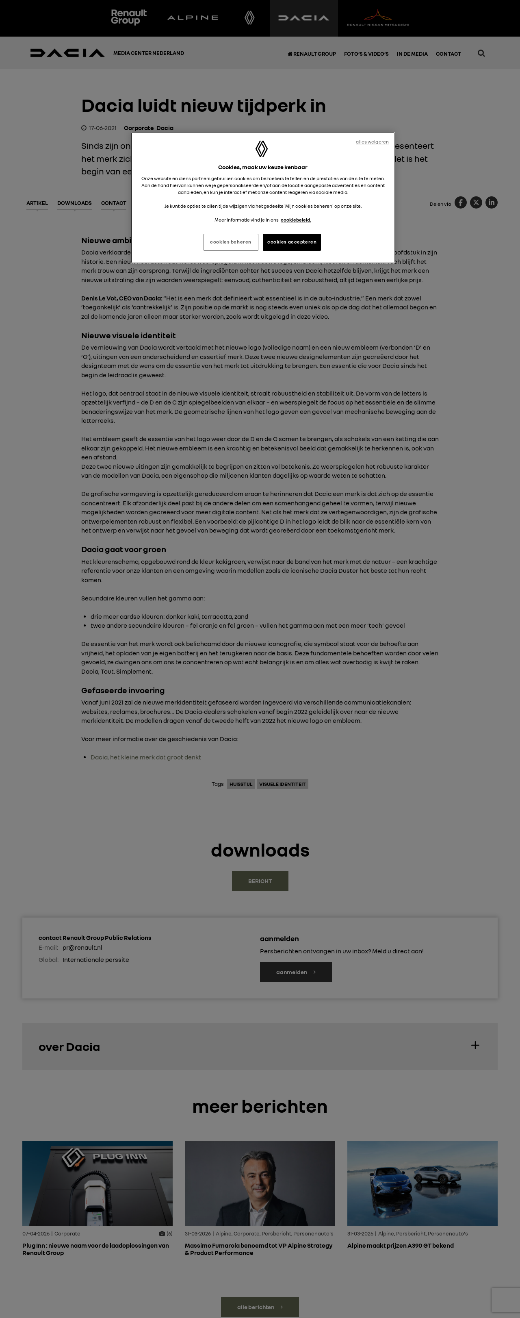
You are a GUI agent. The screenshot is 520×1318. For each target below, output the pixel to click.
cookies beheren (230, 242)
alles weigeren (372, 142)
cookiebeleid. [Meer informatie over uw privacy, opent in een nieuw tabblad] (296, 220)
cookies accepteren (291, 242)
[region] (263, 197)
